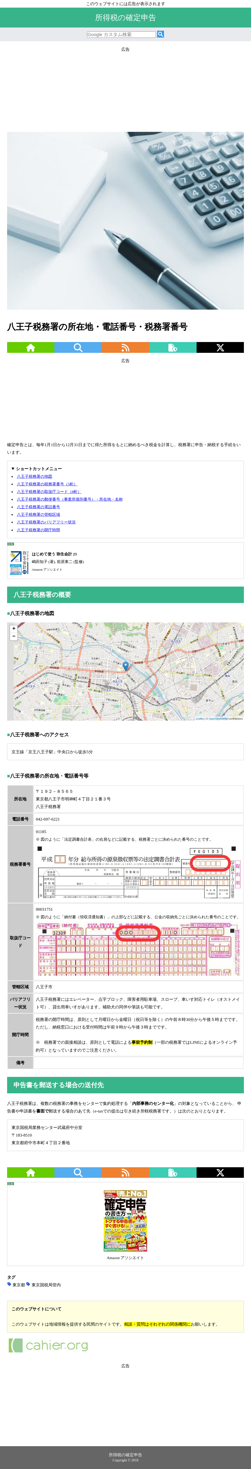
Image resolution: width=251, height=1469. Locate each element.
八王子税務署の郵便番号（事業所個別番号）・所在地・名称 (70, 499)
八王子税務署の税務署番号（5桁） (47, 484)
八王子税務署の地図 (34, 476)
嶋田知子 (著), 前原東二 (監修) (45, 561)
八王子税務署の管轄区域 (38, 514)
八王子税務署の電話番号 (38, 507)
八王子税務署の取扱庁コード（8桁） (49, 492)
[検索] (160, 34)
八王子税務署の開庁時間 (38, 530)
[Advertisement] (125, 87)
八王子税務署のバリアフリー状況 (46, 522)
